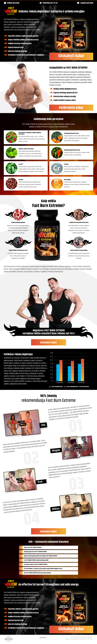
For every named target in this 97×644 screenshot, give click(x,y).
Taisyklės (67, 639)
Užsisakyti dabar (71, 56)
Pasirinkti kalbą (43, 637)
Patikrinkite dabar (71, 108)
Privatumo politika (83, 639)
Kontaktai (90, 639)
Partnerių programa (74, 639)
